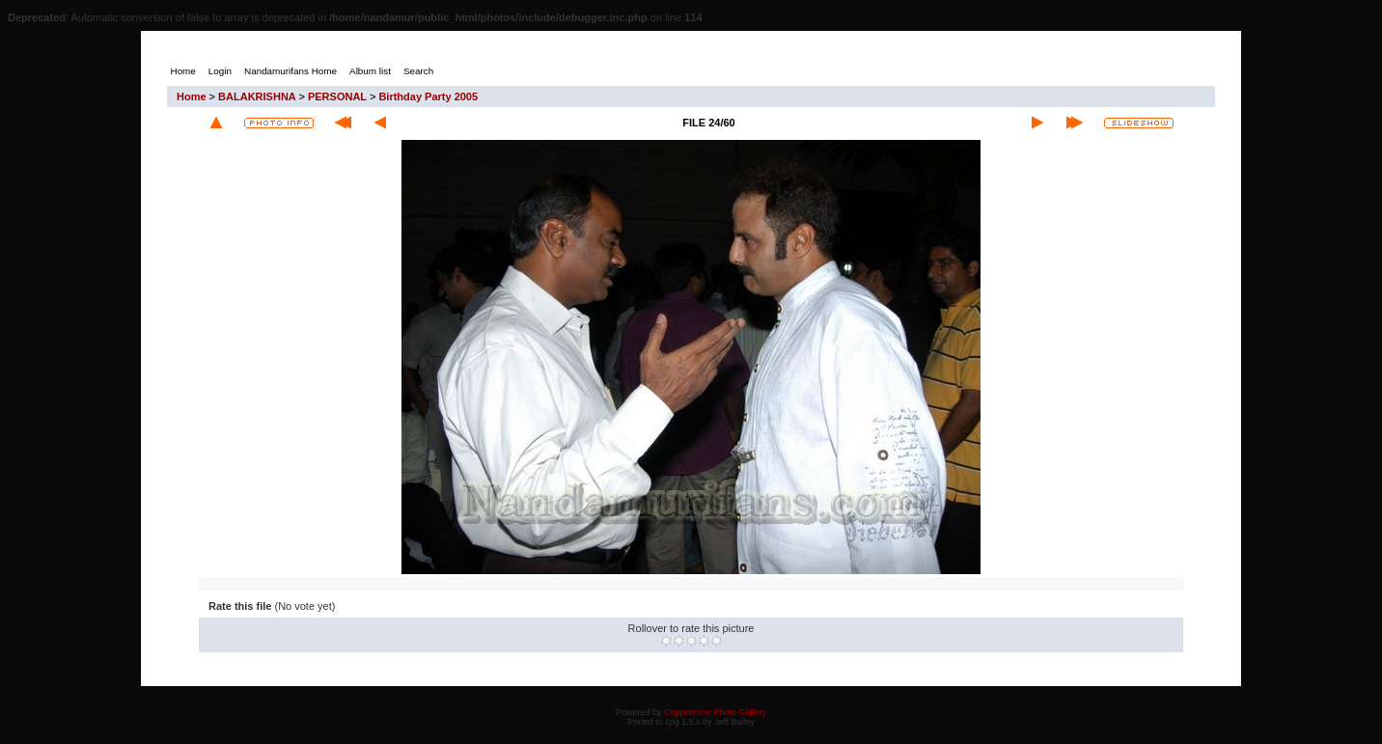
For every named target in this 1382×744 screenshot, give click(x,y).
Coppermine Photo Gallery (715, 712)
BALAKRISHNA (256, 96)
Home (192, 96)
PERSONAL (337, 96)
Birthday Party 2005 (428, 96)
